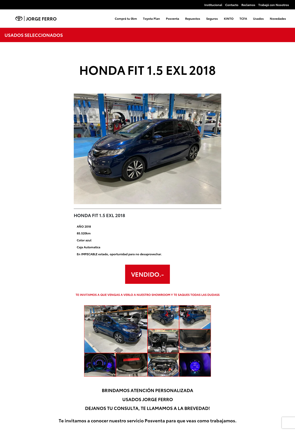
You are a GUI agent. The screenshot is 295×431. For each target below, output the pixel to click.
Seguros (212, 18)
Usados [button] (258, 18)
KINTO (228, 18)
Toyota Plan (151, 18)
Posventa (172, 18)
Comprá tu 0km (126, 18)
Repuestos (192, 18)
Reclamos (248, 4)
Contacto (231, 4)
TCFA (243, 18)
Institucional (213, 4)
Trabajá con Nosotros (273, 4)
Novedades (278, 18)
